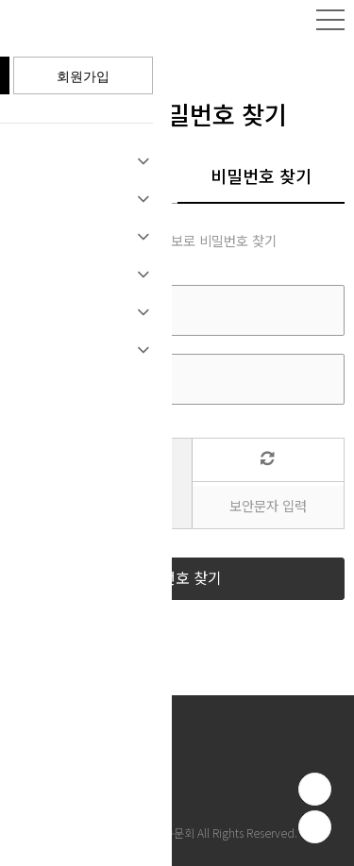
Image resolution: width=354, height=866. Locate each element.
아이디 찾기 (93, 177)
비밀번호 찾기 (261, 177)
